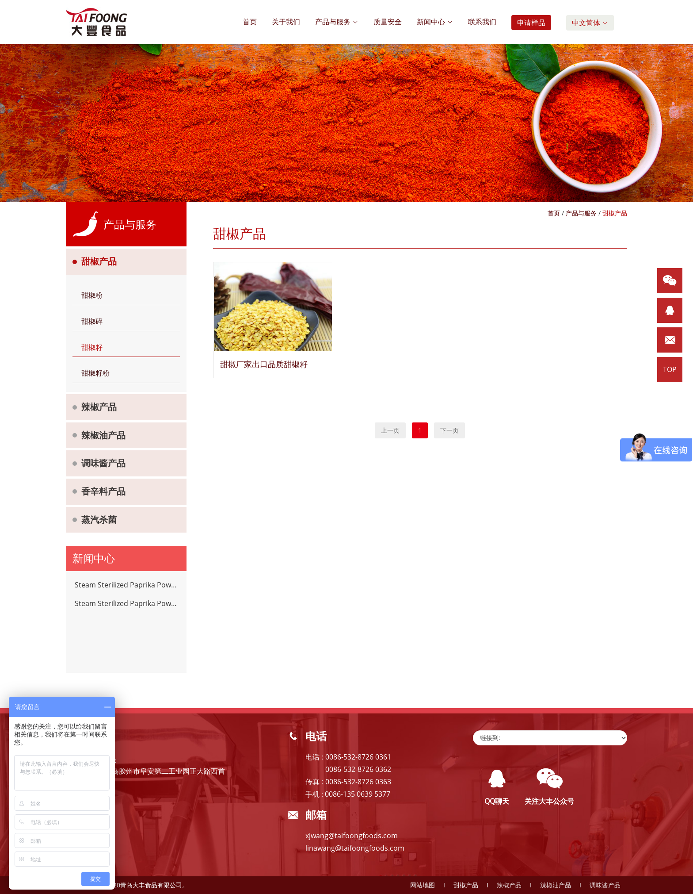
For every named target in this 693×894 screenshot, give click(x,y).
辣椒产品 (99, 407)
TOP (670, 369)
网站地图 (422, 885)
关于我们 (286, 22)
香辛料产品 (103, 491)
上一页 (390, 430)
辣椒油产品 (103, 435)
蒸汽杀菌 (99, 520)
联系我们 (482, 22)
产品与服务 (336, 22)
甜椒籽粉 (95, 373)
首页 (250, 22)
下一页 (449, 430)
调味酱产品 (103, 463)
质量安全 (387, 22)
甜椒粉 (92, 295)
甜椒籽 (92, 347)
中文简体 (590, 22)
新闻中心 (435, 22)
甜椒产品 (99, 261)
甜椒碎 (92, 321)
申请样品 (531, 22)
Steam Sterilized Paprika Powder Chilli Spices (126, 585)
